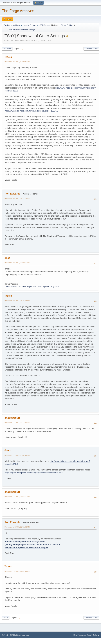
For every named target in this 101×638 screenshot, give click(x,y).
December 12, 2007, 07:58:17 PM (17, 496)
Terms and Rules (85, 635)
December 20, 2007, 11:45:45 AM (16, 571)
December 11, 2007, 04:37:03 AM (16, 422)
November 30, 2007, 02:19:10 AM (16, 198)
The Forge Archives (18, 11)
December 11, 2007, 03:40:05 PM (17, 455)
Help (75, 635)
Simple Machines (22, 635)
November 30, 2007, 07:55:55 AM (16, 263)
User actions (91, 49)
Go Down (7, 49)
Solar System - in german (48, 287)
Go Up (5, 618)
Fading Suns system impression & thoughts (26, 547)
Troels (8, 57)
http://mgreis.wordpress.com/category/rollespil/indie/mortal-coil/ (34, 473)
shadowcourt (12, 417)
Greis (7, 450)
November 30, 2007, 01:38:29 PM (17, 300)
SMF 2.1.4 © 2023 (8, 635)
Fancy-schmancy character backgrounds (25, 541)
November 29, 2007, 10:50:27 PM (17, 62)
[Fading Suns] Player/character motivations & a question (32, 544)
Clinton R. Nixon (67, 25)
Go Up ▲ (95, 635)
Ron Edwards (12, 193)
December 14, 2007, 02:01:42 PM (17, 527)
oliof (7, 258)
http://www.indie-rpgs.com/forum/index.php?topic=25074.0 (31, 111)
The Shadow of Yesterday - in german (20, 287)
